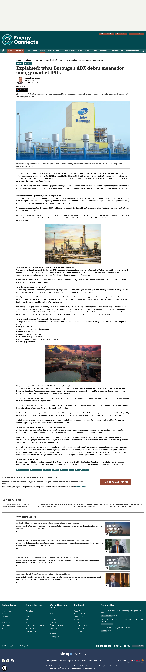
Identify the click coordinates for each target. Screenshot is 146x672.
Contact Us (78, 622)
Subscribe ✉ (138, 646)
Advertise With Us (106, 34)
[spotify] (121, 646)
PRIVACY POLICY (64, 660)
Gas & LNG (5, 614)
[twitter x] (105, 646)
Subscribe (77, 620)
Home (18, 60)
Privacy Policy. (80, 487)
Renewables (6, 622)
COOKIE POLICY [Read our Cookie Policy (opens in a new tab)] (74, 660)
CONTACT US (97, 660)
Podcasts (53, 628)
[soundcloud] (125, 646)
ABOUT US (48, 660)
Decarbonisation (7, 611)
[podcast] (117, 646)
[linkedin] (109, 646)
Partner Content (83, 51)
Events (94, 51)
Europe (28, 622)
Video (58, 51)
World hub (29, 611)
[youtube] (113, 646)
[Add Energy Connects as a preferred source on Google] (22, 90)
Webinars (53, 634)
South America (31, 631)
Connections (103, 51)
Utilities (4, 628)
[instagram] (101, 646)
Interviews (53, 622)
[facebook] (97, 646)
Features (38, 60)
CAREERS (55, 660)
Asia (27, 617)
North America (31, 628)
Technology (6, 625)
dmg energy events (80, 625)
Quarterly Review (69, 51)
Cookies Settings (86, 660)
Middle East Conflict (15, 51)
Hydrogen (5, 617)
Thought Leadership (57, 625)
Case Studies (121, 34)
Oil (2, 620)
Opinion (42, 51)
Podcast (51, 51)
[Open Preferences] (4, 668)
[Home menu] (3, 51)
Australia (29, 620)
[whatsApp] (128, 646)
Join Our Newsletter (136, 34)
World (35, 51)
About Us (77, 611)
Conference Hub (117, 51)
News (28, 51)
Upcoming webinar (132, 51)
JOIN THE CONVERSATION (116, 482)
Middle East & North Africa (35, 625)
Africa (28, 614)
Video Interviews (55, 631)
